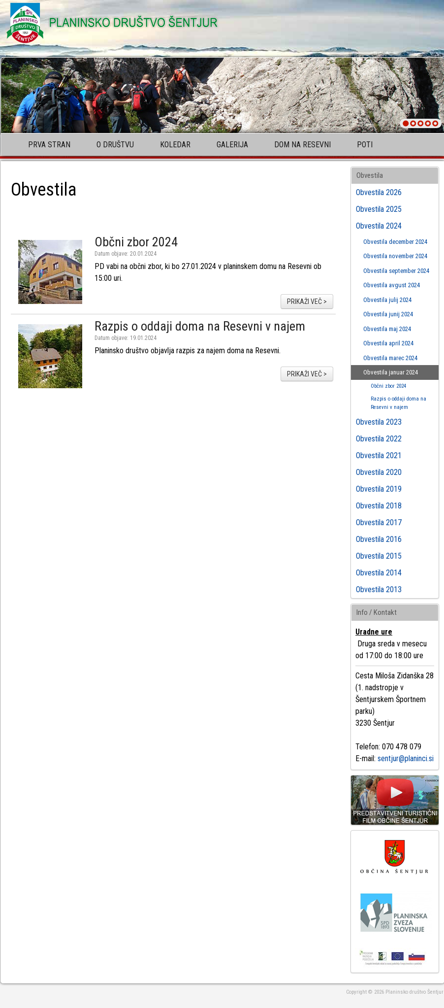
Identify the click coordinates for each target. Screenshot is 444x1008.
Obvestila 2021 (379, 455)
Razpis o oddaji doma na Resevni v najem (200, 326)
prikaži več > (307, 301)
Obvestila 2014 (379, 572)
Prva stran (49, 144)
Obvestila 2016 (379, 539)
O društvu (115, 144)
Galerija (232, 144)
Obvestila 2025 (379, 209)
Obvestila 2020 (379, 472)
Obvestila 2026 (379, 192)
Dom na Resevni (302, 144)
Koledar (175, 144)
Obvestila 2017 (379, 522)
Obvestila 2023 (379, 422)
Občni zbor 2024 (136, 242)
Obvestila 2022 (379, 438)
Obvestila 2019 (379, 489)
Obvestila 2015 (379, 556)
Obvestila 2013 (379, 589)
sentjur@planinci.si (406, 758)
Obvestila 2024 (379, 226)
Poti (365, 144)
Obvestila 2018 (379, 505)
